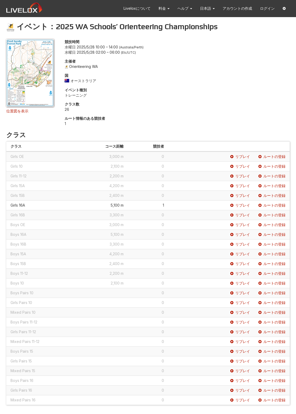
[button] (284, 8)
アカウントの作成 (237, 8)
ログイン (267, 8)
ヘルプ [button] (184, 8)
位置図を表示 (17, 111)
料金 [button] (164, 8)
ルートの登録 (271, 156)
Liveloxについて (137, 8)
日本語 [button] (207, 8)
